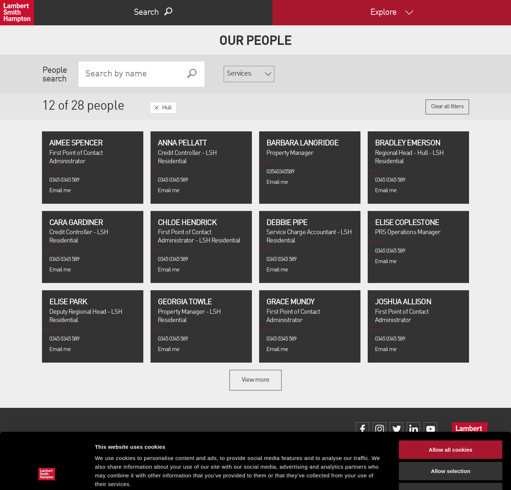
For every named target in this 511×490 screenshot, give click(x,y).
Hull (167, 108)
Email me (60, 191)
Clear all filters (447, 107)
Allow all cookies (451, 401)
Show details (380, 476)
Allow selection (450, 423)
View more (255, 380)
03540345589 (280, 172)
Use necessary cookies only (450, 444)
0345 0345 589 (64, 180)
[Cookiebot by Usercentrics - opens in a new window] (47, 475)
